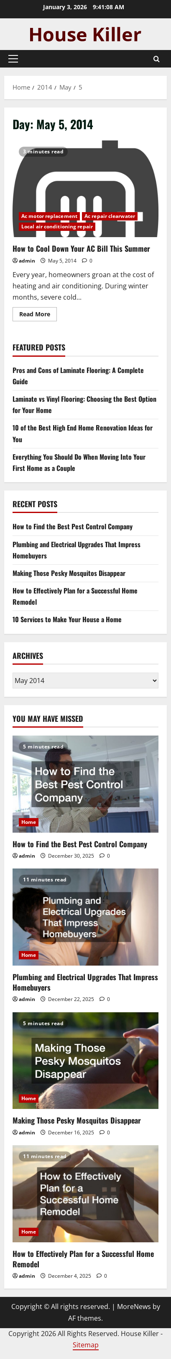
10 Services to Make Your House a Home (67, 619)
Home (28, 822)
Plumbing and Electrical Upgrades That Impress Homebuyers (85, 982)
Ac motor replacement (49, 216)
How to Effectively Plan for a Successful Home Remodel (83, 1258)
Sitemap (86, 1344)
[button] (13, 59)
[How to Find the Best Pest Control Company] (85, 784)
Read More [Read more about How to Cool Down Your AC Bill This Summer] (38, 315)
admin (27, 260)
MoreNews (134, 1306)
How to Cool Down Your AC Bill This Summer (85, 189)
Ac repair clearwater (109, 216)
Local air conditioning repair (57, 226)
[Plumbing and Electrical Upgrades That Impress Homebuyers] (85, 917)
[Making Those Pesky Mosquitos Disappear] (85, 1060)
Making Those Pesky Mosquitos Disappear (69, 573)
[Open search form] (156, 59)
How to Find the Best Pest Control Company (73, 526)
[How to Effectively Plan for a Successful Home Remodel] (85, 1193)
